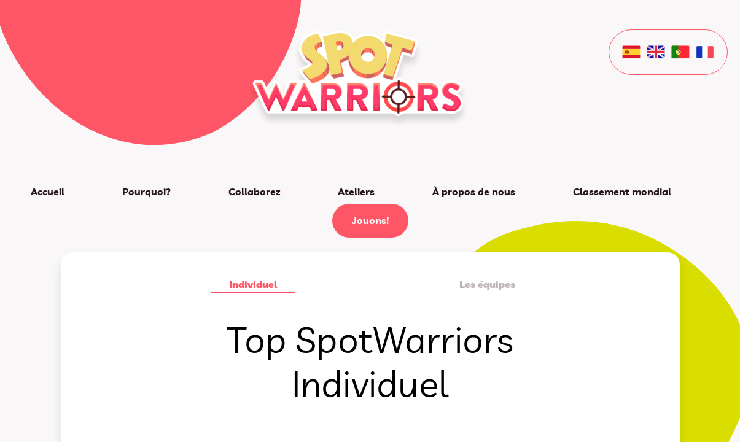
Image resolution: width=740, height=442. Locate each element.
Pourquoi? (146, 191)
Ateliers (356, 191)
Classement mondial (622, 191)
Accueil (47, 191)
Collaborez (254, 191)
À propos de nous (473, 191)
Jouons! (370, 220)
